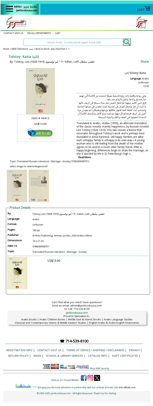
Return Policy (18, 355)
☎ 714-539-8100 (74, 341)
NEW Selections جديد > (24, 48)
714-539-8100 (81, 309)
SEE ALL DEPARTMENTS (39, 33)
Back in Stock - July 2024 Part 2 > (52, 48)
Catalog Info (97, 355)
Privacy (134, 350)
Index (37, 355)
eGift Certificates (125, 355)
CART (144, 10)
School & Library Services (64, 355)
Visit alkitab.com (127, 387)
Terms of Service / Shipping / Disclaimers (95, 350)
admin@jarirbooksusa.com (86, 305)
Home (6, 48)
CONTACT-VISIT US (13, 33)
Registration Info (19, 350)
